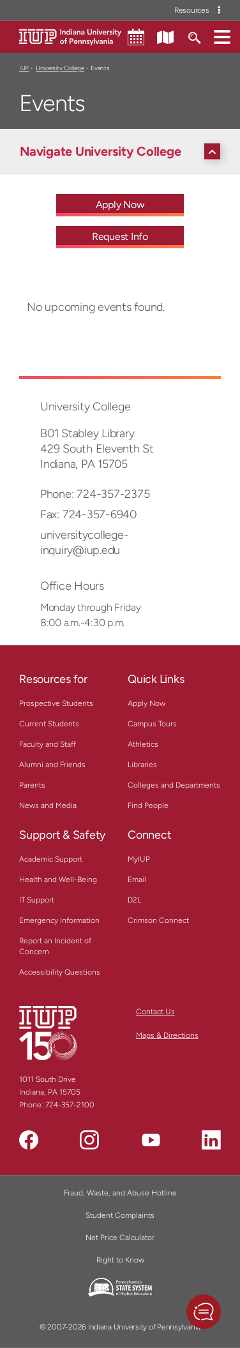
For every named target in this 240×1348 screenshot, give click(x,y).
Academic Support (50, 859)
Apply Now (146, 703)
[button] (222, 36)
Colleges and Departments (174, 785)
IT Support (36, 899)
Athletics (143, 744)
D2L (134, 899)
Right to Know (120, 1259)
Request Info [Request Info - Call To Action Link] (120, 236)
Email (137, 879)
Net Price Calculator (120, 1237)
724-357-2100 (69, 1104)
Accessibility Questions (59, 972)
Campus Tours (152, 723)
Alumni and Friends (52, 764)
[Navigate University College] (123, 151)
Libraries (142, 764)
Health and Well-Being (58, 879)
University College (60, 68)
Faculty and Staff (47, 744)
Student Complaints (120, 1215)
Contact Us (155, 1011)
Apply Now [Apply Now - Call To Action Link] (120, 204)
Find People (148, 805)
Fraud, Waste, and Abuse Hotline (120, 1192)
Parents (32, 785)
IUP (24, 68)
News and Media (48, 805)
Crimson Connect (158, 920)
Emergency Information (59, 920)
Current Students (49, 723)
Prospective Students (56, 703)
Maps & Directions (167, 1035)
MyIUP (139, 859)
